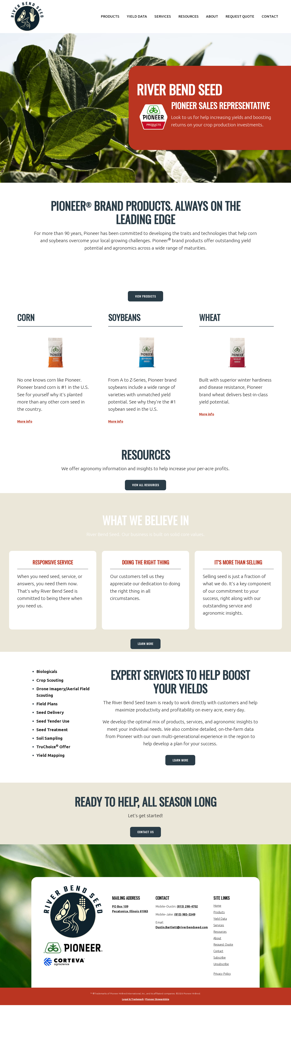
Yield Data (137, 16)
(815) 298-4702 (186, 940)
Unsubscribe (222, 997)
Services (162, 16)
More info (28, 427)
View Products (145, 300)
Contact (270, 16)
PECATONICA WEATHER (145, 270)
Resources (188, 16)
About (212, 16)
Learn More (145, 660)
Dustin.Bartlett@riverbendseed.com (182, 960)
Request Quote (239, 16)
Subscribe (221, 990)
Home (218, 939)
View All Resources (145, 495)
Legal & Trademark (133, 1032)
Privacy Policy (223, 1006)
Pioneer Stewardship (157, 1032)
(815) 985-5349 (184, 948)
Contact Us (145, 862)
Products (110, 16)
